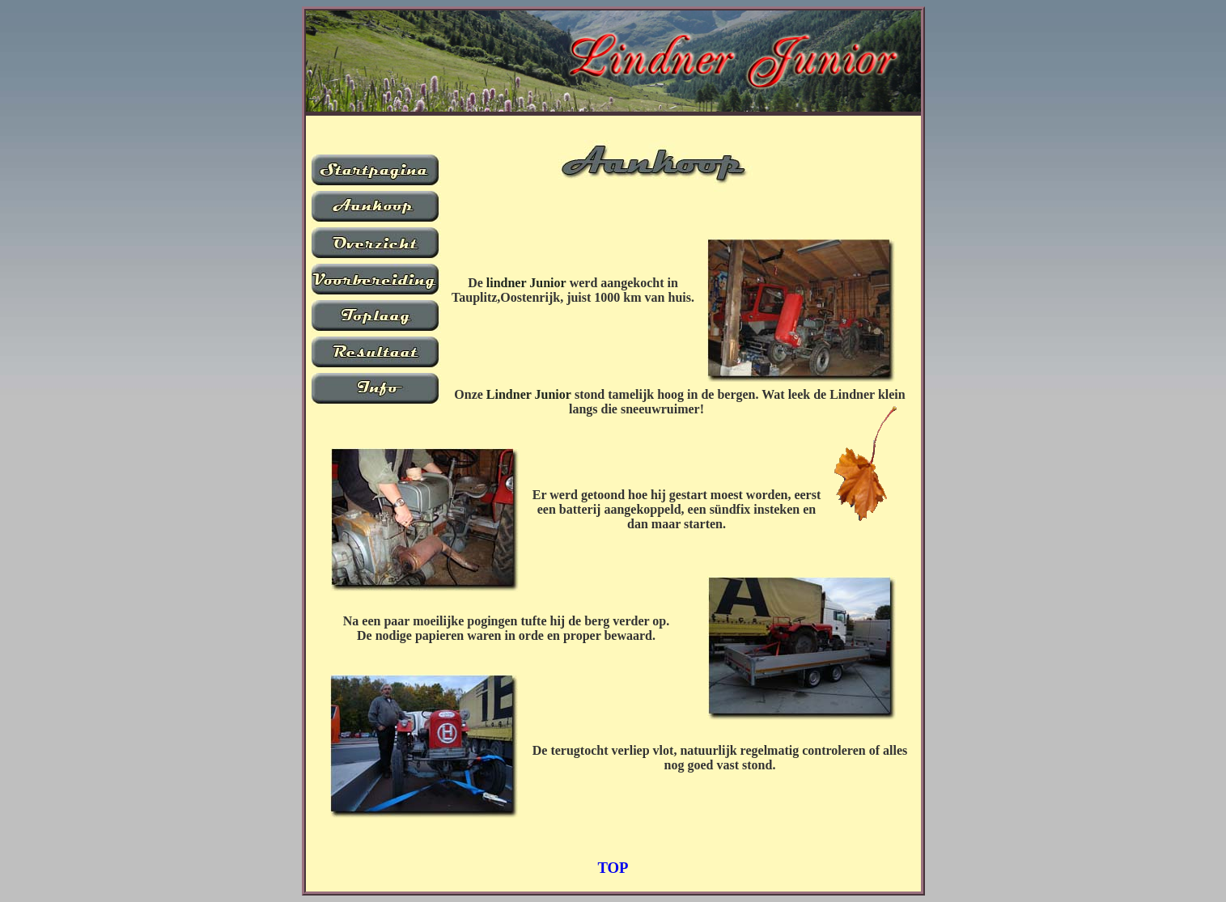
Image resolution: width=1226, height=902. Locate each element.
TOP (612, 867)
